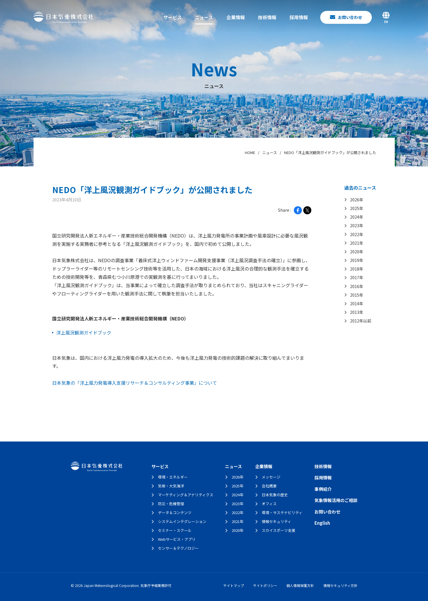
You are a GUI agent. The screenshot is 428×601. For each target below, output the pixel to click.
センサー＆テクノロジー (178, 548)
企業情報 (235, 17)
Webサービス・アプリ (177, 539)
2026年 (237, 477)
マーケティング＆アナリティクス (185, 494)
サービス (172, 17)
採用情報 (299, 17)
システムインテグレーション (182, 521)
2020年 (237, 530)
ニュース (204, 17)
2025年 (237, 486)
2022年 (237, 512)
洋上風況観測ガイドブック (83, 332)
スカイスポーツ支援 (278, 530)
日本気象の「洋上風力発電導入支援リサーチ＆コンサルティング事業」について (134, 382)
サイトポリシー (265, 585)
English (322, 523)
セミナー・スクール (174, 530)
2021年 (237, 521)
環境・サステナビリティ (282, 512)
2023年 (237, 503)
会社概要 (269, 486)
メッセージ (271, 477)
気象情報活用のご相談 (335, 500)
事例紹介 (323, 489)
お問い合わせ (327, 512)
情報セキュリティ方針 (340, 585)
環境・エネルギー (173, 477)
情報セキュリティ (276, 521)
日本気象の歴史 (275, 494)
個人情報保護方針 (300, 585)
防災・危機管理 (171, 503)
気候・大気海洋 (171, 486)
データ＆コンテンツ (174, 512)
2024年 (237, 494)
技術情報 (267, 17)
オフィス (269, 503)
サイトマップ (233, 585)
